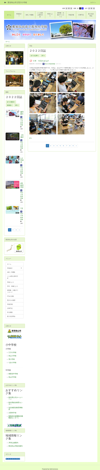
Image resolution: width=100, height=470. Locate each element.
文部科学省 (12, 413)
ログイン (93, 2)
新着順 (9, 105)
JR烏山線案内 (13, 442)
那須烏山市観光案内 (15, 446)
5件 (16, 105)
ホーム (8, 41)
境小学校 (11, 359)
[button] (19, 15)
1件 (43, 55)
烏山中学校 (12, 377)
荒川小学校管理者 (49, 64)
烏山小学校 (12, 356)
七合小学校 (12, 362)
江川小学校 (12, 352)
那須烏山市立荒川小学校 (17, 2)
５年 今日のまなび (41, 61)
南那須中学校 (13, 374)
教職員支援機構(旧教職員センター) (15, 417)
